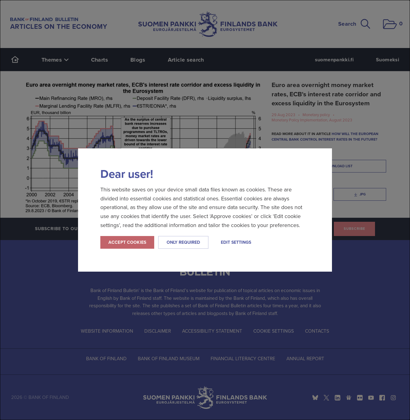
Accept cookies (127, 242)
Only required (183, 242)
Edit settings (236, 242)
